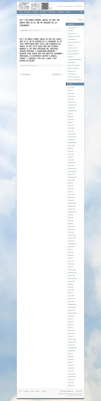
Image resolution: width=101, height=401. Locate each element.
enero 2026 (71, 99)
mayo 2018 (71, 359)
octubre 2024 (71, 139)
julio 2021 (70, 249)
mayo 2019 (71, 324)
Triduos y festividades (74, 79)
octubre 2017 (71, 379)
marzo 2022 (71, 226)
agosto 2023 (71, 180)
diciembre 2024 (72, 134)
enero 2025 (71, 131)
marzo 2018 (71, 365)
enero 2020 (71, 301)
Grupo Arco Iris (72, 48)
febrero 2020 (71, 298)
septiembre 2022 (72, 212)
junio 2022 (70, 217)
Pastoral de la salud (73, 65)
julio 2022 (70, 214)
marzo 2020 (71, 295)
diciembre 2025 (72, 102)
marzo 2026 (71, 93)
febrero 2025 (71, 128)
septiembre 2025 (72, 110)
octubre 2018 (71, 345)
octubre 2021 (71, 241)
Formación (43, 12)
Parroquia (27, 12)
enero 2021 (71, 267)
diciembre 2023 (72, 168)
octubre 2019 (71, 310)
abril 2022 (70, 223)
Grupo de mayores (73, 51)
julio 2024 (70, 148)
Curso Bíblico (71, 39)
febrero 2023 (71, 197)
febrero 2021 (71, 264)
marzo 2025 (71, 125)
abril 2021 (70, 258)
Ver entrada (38, 15)
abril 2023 (70, 191)
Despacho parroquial (30, 15)
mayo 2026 (71, 87)
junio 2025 (70, 116)
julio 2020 (70, 284)
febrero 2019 (71, 333)
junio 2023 (70, 186)
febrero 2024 (71, 162)
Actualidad (61, 12)
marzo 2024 (71, 160)
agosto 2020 (71, 281)
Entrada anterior (57, 74)
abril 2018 (70, 362)
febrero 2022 (71, 229)
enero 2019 (71, 336)
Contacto (43, 391)
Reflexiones (52, 12)
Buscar (80, 19)
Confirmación (71, 33)
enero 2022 (71, 232)
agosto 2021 (71, 246)
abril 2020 (70, 293)
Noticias (68, 12)
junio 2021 (70, 252)
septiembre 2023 (72, 177)
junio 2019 (70, 321)
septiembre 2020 (72, 278)
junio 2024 (70, 151)
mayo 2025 (71, 119)
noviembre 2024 (72, 136)
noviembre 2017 (72, 376)
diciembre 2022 (72, 203)
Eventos (38, 391)
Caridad (35, 12)
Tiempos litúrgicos (73, 77)
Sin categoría (71, 74)
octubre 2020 (71, 275)
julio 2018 (70, 353)
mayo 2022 (71, 220)
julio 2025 (70, 113)
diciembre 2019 (72, 304)
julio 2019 (70, 319)
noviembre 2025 (72, 105)
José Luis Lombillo (34, 30)
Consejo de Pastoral (73, 36)
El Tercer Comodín (77, 395)
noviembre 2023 (72, 171)
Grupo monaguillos (73, 53)
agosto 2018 (71, 350)
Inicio (20, 12)
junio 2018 (70, 356)
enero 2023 (71, 200)
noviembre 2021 (72, 238)
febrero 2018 (71, 368)
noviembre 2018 (72, 342)
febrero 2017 (71, 385)
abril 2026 (70, 90)
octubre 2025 (71, 107)
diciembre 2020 (72, 269)
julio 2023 (70, 183)
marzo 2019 (71, 330)
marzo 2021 (71, 261)
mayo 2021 (71, 255)
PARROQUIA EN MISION (74, 59)
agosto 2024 (71, 145)
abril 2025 (70, 122)
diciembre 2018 (72, 339)
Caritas (70, 30)
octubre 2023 (71, 174)
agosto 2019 (71, 316)
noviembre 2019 (72, 307)
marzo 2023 (71, 194)
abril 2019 (70, 327)
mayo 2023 (71, 188)
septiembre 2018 (72, 347)
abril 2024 (70, 157)
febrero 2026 (71, 96)
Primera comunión (73, 68)
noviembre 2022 (72, 206)
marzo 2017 (71, 382)
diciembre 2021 (72, 235)
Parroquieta (71, 62)
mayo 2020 (71, 290)
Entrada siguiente (25, 74)
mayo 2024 (71, 154)
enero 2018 (71, 371)
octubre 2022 (71, 209)
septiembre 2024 (72, 142)
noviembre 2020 (72, 272)
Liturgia (32, 391)
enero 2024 (71, 165)
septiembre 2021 (72, 243)
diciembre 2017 (72, 374)
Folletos (70, 45)
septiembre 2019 (72, 313)
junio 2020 (70, 287)
